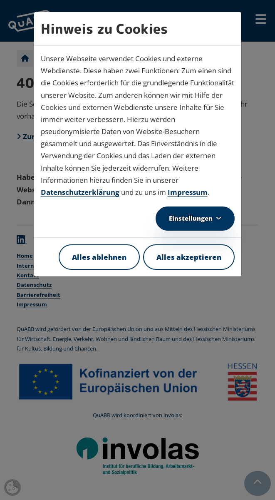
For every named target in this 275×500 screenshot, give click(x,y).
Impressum (188, 192)
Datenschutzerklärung (80, 192)
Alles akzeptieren (188, 257)
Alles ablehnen (99, 257)
